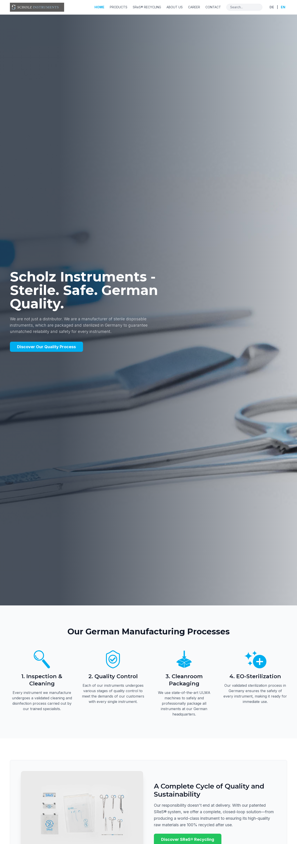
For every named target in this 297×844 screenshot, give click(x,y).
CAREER (194, 7)
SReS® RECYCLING (147, 7)
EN (283, 7)
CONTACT (213, 7)
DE (272, 7)
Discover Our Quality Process (46, 346)
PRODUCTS (118, 7)
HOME (99, 7)
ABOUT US (174, 7)
